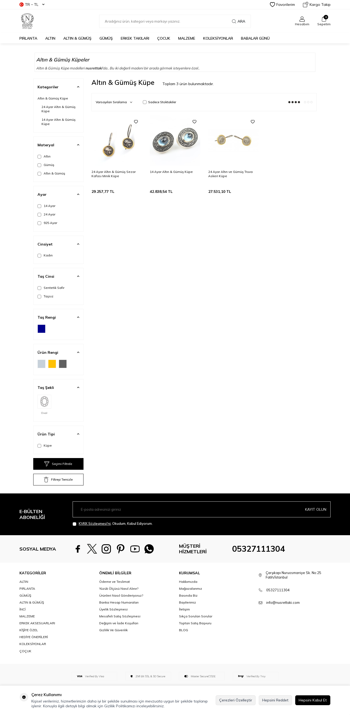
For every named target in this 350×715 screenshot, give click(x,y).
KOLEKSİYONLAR (218, 38)
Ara (238, 21)
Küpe (45, 445)
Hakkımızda (188, 582)
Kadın (45, 255)
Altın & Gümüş (51, 173)
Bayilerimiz (187, 602)
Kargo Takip (317, 4)
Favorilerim (282, 4)
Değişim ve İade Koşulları (118, 623)
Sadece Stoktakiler (159, 102)
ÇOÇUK (25, 651)
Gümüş (46, 165)
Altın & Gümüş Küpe (53, 98)
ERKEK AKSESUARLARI (37, 623)
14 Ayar (46, 206)
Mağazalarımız (190, 589)
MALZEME (186, 38)
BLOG (183, 630)
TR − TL (31, 4)
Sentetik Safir (51, 288)
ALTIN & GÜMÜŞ (77, 38)
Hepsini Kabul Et (313, 700)
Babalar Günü (255, 38)
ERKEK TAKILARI (135, 38)
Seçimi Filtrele (58, 464)
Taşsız (45, 296)
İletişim (184, 609)
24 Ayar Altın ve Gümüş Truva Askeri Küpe (230, 174)
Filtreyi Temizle (58, 479)
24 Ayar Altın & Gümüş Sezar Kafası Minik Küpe (113, 174)
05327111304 (258, 549)
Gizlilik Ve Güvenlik (113, 630)
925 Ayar (47, 223)
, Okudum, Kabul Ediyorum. (113, 523)
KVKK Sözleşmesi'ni (95, 523)
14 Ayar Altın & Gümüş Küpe (58, 122)
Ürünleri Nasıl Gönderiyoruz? (121, 595)
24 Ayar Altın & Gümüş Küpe (58, 109)
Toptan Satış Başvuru (195, 623)
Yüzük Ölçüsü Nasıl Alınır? (118, 589)
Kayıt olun (315, 509)
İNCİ (22, 609)
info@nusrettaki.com (283, 602)
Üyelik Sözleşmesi (113, 609)
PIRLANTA (28, 38)
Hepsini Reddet (275, 700)
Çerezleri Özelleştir (235, 700)
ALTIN (50, 38)
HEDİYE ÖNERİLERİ (33, 637)
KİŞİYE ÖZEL (28, 630)
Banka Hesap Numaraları (119, 602)
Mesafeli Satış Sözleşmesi (119, 616)
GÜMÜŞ (106, 38)
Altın (44, 156)
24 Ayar (46, 214)
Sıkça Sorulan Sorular (195, 616)
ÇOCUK (163, 38)
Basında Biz (188, 595)
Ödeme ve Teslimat (114, 582)
